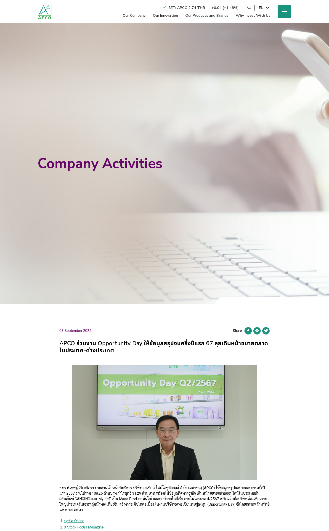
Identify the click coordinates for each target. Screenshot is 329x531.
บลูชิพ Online (74, 521)
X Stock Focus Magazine (84, 527)
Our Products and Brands (206, 15)
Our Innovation (165, 15)
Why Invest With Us (253, 15)
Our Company (134, 15)
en (261, 7)
